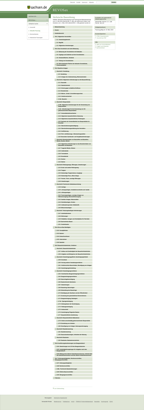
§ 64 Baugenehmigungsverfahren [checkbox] (67, 276)
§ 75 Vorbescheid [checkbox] (63, 309)
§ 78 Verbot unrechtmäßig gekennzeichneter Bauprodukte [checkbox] (74, 320)
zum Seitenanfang (58, 388)
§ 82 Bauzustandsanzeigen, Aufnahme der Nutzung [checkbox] (72, 334)
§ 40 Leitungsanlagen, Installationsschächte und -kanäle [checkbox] (73, 189)
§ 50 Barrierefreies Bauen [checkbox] (65, 221)
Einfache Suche (33, 23)
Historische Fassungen (36, 37)
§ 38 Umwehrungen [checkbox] (63, 181)
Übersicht (72, 2)
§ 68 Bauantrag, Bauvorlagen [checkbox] (66, 287)
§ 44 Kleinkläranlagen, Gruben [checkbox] (66, 202)
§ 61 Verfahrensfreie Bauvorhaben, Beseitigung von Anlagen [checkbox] (75, 265)
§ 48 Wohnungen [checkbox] (63, 216)
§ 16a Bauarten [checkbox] (62, 99)
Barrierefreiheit (100, 48)
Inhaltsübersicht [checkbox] (59, 33)
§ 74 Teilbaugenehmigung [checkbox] (65, 306)
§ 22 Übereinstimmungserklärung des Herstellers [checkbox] (71, 128)
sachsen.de (33, 16)
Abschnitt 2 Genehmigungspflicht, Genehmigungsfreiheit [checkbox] (72, 257)
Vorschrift (32, 27)
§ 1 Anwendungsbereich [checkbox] (63, 39)
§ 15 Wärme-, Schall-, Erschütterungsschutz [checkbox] (70, 93)
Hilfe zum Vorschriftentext (102, 44)
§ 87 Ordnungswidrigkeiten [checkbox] (64, 363)
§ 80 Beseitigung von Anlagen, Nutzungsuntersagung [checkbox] (73, 326)
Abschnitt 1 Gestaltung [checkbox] (63, 71)
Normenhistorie (34, 34)
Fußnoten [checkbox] (57, 378)
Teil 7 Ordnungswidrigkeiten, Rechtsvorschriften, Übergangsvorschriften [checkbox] (68, 359)
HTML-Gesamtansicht (101, 36)
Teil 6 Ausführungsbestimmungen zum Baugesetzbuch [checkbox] (70, 343)
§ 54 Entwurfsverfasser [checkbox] (63, 236)
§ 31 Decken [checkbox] (61, 159)
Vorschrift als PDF (100, 38)
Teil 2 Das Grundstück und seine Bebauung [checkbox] (66, 48)
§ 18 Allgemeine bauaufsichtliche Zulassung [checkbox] (70, 116)
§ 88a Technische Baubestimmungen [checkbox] (67, 369)
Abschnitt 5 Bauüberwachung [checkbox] (65, 329)
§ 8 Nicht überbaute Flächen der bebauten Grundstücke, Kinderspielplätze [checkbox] (72, 64)
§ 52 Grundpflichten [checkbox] (62, 230)
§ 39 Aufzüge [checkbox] (62, 187)
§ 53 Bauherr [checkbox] (60, 233)
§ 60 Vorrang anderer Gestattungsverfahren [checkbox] (70, 262)
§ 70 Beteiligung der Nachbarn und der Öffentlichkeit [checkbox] (72, 293)
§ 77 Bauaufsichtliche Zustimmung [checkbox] (68, 315)
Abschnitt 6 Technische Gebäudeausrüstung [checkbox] (69, 184)
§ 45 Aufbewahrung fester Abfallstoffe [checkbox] (68, 205)
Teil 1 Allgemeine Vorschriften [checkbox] (63, 36)
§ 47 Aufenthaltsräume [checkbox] (64, 213)
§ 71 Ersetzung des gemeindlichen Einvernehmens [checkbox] (72, 295)
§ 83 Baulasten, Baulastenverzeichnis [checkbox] (68, 340)
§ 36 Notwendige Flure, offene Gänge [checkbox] (68, 175)
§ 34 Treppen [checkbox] (62, 170)
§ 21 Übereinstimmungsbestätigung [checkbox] (68, 125)
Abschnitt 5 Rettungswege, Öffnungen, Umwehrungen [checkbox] (71, 164)
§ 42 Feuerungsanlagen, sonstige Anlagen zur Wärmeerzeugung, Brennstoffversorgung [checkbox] (71, 196)
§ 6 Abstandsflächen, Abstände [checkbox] (65, 57)
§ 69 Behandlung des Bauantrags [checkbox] (67, 290)
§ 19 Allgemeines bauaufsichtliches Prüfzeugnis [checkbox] (71, 118)
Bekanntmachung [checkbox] (60, 27)
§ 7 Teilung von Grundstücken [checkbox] (65, 60)
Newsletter (97, 401)
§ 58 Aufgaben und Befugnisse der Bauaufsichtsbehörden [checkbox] (74, 254)
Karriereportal (104, 401)
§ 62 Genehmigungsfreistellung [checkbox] (67, 268)
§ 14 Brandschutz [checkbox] (63, 91)
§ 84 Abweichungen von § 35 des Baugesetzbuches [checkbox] (71, 346)
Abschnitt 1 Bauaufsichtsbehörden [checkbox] (66, 248)
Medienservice (57, 401)
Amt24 (72, 401)
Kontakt (78, 2)
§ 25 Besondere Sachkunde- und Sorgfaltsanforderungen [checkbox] (74, 136)
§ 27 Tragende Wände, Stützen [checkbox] (66, 148)
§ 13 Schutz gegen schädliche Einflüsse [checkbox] (69, 88)
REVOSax (60, 10)
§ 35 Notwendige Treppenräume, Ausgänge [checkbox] (70, 173)
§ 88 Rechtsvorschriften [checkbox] (63, 366)
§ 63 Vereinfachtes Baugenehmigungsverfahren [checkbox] (71, 274)
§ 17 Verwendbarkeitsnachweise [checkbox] (67, 113)
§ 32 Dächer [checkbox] (61, 162)
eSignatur (91, 2)
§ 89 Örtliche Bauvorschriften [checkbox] (65, 372)
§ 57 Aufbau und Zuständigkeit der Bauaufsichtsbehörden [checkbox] (74, 251)
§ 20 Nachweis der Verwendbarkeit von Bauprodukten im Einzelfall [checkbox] (73, 122)
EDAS (111, 401)
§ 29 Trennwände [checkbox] (63, 153)
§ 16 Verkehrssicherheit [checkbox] (64, 96)
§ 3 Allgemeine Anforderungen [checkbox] (65, 45)
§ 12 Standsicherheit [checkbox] (64, 85)
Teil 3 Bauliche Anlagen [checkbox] (61, 68)
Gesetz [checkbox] (57, 30)
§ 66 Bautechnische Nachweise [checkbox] (67, 282)
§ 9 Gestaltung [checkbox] (62, 74)
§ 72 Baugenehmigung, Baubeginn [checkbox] (67, 298)
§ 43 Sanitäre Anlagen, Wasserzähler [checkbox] (68, 199)
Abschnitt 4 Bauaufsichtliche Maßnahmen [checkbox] (68, 318)
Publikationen (66, 401)
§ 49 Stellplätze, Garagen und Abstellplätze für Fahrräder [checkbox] (73, 219)
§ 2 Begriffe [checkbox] (60, 42)
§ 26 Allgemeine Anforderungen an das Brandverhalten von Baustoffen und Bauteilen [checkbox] (74, 144)
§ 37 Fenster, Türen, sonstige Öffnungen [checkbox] (69, 178)
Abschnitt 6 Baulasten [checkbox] (63, 337)
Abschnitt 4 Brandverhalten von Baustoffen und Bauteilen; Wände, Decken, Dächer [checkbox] (73, 140)
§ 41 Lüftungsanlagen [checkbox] (64, 192)
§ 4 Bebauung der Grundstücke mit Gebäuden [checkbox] (69, 51)
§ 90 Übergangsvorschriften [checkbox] (64, 375)
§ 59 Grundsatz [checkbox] (62, 260)
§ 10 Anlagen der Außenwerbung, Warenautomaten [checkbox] (72, 77)
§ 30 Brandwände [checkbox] (63, 156)
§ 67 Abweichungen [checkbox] (63, 284)
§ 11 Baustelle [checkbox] (62, 82)
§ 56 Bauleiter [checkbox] (60, 242)
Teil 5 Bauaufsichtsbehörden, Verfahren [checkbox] (65, 245)
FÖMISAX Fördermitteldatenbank (84, 401)
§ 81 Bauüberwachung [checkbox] (64, 332)
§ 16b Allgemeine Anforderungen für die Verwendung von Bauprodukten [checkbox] (74, 105)
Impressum (84, 2)
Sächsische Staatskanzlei (60, 398)
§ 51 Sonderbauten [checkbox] (63, 224)
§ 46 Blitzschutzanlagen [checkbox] (65, 207)
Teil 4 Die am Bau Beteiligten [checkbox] (62, 227)
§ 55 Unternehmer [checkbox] (62, 239)
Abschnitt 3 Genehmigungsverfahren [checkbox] (67, 271)
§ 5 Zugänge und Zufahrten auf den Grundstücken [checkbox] (70, 54)
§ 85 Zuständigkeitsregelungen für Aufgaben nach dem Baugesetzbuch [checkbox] (72, 350)
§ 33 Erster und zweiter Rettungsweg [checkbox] (68, 167)
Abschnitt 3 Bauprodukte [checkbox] (63, 102)
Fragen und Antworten (102, 46)
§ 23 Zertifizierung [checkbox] (63, 131)
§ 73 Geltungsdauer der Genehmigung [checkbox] (68, 304)
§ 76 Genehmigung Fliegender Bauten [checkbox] (68, 312)
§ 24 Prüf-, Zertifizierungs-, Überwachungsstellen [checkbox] (71, 134)
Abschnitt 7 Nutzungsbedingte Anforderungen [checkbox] (69, 210)
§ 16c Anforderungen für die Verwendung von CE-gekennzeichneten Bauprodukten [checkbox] (72, 109)
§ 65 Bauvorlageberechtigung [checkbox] (66, 279)
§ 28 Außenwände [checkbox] (63, 151)
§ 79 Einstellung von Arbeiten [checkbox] (66, 323)
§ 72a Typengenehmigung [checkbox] (65, 301)
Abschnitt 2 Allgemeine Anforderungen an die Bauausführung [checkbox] (73, 79)
